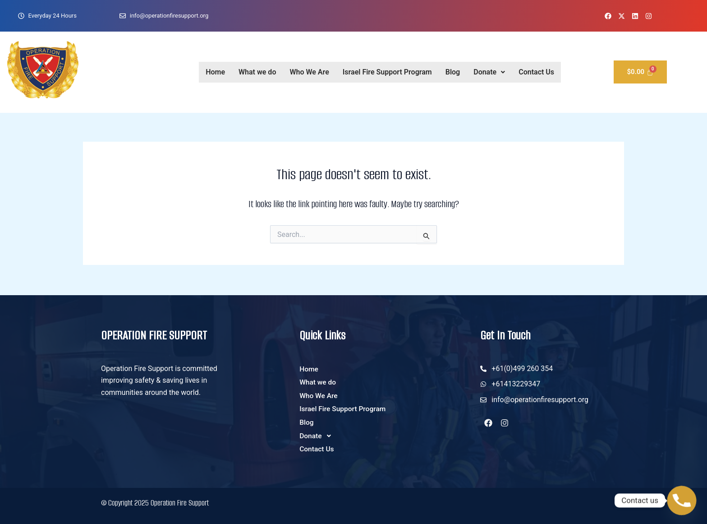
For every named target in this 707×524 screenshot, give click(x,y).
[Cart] (640, 72)
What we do (257, 72)
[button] (489, 72)
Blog (452, 72)
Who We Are (309, 72)
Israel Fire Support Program (387, 72)
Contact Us (536, 72)
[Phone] (682, 500)
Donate (489, 72)
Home (215, 72)
